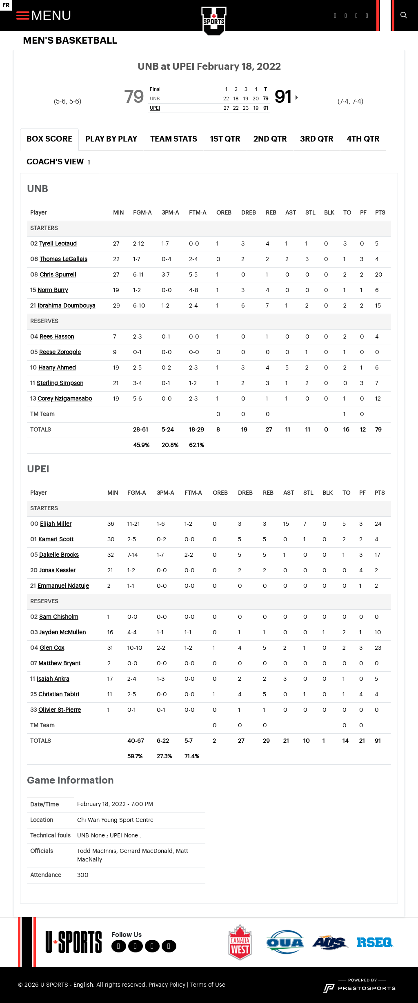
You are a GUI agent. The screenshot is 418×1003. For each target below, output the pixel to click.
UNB (155, 98)
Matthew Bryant (59, 663)
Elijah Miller (55, 524)
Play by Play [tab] (111, 139)
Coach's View (60, 162)
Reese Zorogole (60, 352)
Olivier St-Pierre (59, 710)
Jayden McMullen (62, 632)
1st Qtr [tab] (225, 139)
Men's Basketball (70, 40)
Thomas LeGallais (63, 259)
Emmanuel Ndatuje (63, 586)
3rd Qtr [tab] (317, 139)
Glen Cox (52, 648)
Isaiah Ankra (53, 679)
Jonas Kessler (57, 570)
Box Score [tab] (49, 139)
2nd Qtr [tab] (270, 139)
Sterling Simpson (60, 383)
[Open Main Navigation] (23, 15)
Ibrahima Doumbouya (67, 306)
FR (5, 5)
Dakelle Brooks (59, 555)
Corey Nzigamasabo (65, 399)
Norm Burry (53, 290)
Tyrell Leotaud (58, 244)
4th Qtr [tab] (363, 139)
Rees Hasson (57, 337)
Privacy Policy (167, 985)
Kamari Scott (55, 539)
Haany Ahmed (57, 368)
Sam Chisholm (58, 617)
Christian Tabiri (58, 694)
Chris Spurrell (58, 275)
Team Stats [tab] (173, 139)
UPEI (155, 108)
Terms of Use (207, 985)
